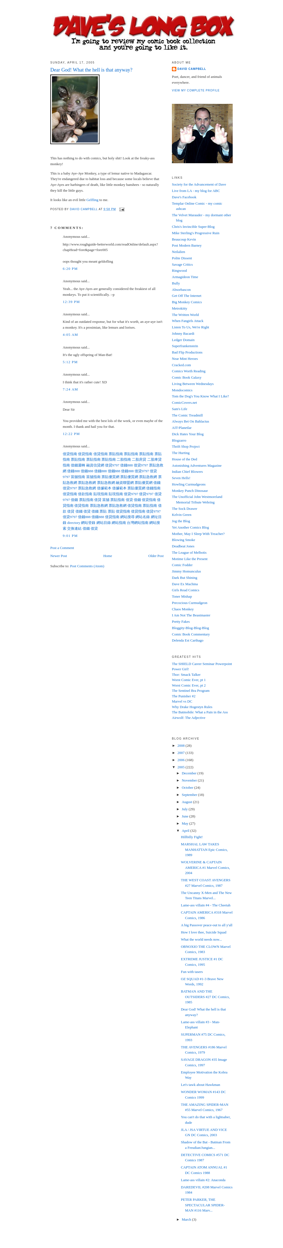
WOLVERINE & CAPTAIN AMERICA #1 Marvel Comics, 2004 (205, 867)
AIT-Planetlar (182, 428)
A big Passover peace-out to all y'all (206, 925)
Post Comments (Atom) (87, 566)
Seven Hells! (181, 478)
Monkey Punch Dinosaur (190, 491)
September (190, 795)
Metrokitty (179, 308)
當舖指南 (78, 477)
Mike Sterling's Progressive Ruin (195, 233)
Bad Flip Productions (187, 352)
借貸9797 (112, 465)
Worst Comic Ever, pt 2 (189, 685)
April (186, 831)
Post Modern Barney (187, 245)
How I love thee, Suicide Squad (203, 932)
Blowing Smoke (183, 540)
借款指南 (85, 494)
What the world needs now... (201, 939)
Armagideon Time (185, 277)
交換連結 (74, 528)
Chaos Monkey (183, 609)
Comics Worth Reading (188, 371)
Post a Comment (62, 548)
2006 (181, 760)
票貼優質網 (110, 477)
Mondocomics (182, 390)
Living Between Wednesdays (193, 384)
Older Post (156, 556)
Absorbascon (181, 289)
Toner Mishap (182, 596)
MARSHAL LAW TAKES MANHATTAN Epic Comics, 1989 (204, 849)
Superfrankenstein (185, 346)
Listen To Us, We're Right (190, 327)
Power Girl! (180, 669)
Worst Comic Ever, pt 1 (189, 680)
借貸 (97, 500)
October (188, 787)
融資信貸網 (95, 465)
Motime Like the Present (190, 559)
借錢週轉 (78, 465)
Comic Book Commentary (191, 634)
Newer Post (58, 556)
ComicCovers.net (184, 402)
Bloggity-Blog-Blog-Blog (190, 628)
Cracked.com (181, 365)
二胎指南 (124, 459)
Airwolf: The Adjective (188, 718)
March (187, 1219)
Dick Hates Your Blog (188, 434)
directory (73, 523)
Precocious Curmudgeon (189, 603)
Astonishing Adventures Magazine (197, 465)
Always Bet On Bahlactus (190, 421)
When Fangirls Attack (187, 321)
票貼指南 (116, 454)
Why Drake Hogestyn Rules (192, 707)
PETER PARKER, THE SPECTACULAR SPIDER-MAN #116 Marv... (203, 1204)
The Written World (185, 315)
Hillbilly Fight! (192, 837)
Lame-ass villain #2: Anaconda (203, 1180)
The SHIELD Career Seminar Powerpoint (202, 664)
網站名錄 (142, 517)
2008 (181, 745)
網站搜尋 (127, 517)
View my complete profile (196, 90)
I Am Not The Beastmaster (191, 615)
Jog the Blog (181, 521)
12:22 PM (71, 434)
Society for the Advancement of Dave (199, 184)
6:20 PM (70, 269)
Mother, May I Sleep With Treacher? (198, 534)
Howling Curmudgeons (189, 484)
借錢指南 (153, 488)
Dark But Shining (184, 578)
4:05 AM (70, 335)
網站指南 (119, 523)
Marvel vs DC (182, 701)
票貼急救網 (148, 477)
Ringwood (179, 270)
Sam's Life (179, 409)
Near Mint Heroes (185, 359)
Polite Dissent (182, 258)
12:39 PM (71, 302)
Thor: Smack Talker (186, 674)
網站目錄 (103, 523)
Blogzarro (179, 440)
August (187, 802)
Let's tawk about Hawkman (200, 1085)
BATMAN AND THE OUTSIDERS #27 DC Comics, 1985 (205, 996)
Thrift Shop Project (186, 446)
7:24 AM (70, 389)
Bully (176, 283)
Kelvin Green (181, 515)
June (185, 816)
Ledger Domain (183, 340)
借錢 (157, 483)
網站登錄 (88, 523)
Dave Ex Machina (185, 584)
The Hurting (181, 453)
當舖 (105, 500)
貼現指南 (100, 494)
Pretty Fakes (181, 621)
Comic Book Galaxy (186, 377)
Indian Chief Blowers (187, 471)
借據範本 (104, 488)
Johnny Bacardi (183, 333)
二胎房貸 (139, 459)
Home (107, 556)
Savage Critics (182, 264)
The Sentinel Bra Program (190, 690)
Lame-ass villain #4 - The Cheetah (205, 905)
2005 (181, 767)
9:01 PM (70, 536)
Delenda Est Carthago (187, 640)
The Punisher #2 (183, 696)
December (190, 773)
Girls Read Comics (185, 590)
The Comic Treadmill (187, 415)
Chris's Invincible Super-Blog (193, 227)
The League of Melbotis (189, 552)
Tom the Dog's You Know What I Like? (200, 396)
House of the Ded (184, 459)
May (185, 823)
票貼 (103, 511)
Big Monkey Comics (187, 302)
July (185, 809)
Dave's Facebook (184, 197)
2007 (181, 753)
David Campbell (191, 68)
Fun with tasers (192, 972)
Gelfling (92, 200)
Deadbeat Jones (183, 546)
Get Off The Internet (186, 296)
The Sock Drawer (184, 508)
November (190, 780)
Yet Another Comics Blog (190, 527)
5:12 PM (70, 362)
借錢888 (126, 465)
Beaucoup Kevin (184, 239)
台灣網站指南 (137, 523)
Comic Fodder (182, 565)
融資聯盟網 (125, 483)
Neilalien (178, 252)
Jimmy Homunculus (186, 571)
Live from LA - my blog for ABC (196, 191)
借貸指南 (70, 454)
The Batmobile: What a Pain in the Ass (200, 712)
